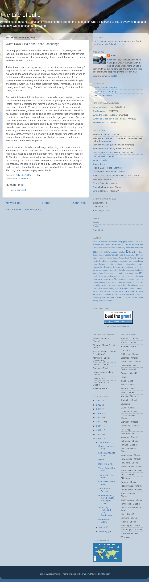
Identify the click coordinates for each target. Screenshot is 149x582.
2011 (99, 413)
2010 (99, 417)
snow (121, 291)
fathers (109, 258)
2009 (99, 422)
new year (97, 279)
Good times (104, 261)
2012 (99, 409)
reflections (107, 285)
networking (138, 276)
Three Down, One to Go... (107, 469)
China (140, 245)
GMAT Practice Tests (113, 326)
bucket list (138, 242)
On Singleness (100, 111)
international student (103, 267)
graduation (124, 261)
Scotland (125, 288)
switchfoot (139, 294)
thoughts (106, 297)
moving (124, 276)
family (96, 258)
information (130, 264)
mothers (117, 276)
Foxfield (133, 258)
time (112, 298)
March (102, 527)
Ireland (126, 267)
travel (118, 297)
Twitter (96, 222)
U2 (123, 298)
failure (133, 255)
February (103, 531)
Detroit (95, 255)
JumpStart (114, 270)
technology (97, 298)
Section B (108, 291)
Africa (95, 242)
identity (110, 264)
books (130, 242)
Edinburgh (109, 255)
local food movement (107, 273)
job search (104, 270)
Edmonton (118, 255)
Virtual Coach (137, 298)
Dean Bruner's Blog (102, 95)
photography (120, 282)
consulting (130, 248)
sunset (122, 294)
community (120, 248)
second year (98, 291)
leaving (95, 273)
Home (46, 202)
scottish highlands (136, 288)
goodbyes (114, 261)
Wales (101, 301)
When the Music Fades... (105, 115)
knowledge (130, 270)
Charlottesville (131, 244)
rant (141, 282)
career (120, 245)
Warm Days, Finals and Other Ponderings (105, 511)
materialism (133, 273)
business (96, 245)
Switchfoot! (98, 230)
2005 (99, 439)
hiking (140, 261)
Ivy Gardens (138, 267)
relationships (117, 285)
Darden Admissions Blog (104, 91)
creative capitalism (118, 252)
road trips (97, 288)
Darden (96, 226)
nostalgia (122, 279)
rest (142, 285)
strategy (108, 294)
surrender (130, 294)
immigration (119, 264)
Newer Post (13, 202)
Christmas (97, 248)
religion (137, 285)
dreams (101, 255)
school (16, 178)
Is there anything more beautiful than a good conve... (106, 499)
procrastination (132, 282)
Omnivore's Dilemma (135, 279)
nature (130, 276)
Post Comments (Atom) (30, 209)
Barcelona (113, 242)
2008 (99, 426)
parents (111, 282)
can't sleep (104, 245)
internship (118, 267)
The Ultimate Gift (101, 122)
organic (96, 282)
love (126, 273)
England (127, 255)
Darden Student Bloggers (105, 87)
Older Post (78, 202)
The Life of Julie (20, 15)
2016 (99, 405)
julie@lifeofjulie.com (114, 44)
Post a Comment (18, 190)
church (105, 248)
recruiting (97, 285)
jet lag (95, 270)
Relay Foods (128, 285)
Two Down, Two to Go (106, 476)
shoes (115, 291)
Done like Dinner (106, 464)
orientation (103, 282)
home (95, 264)
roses (105, 288)
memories (108, 276)
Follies (121, 258)
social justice (130, 291)
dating (141, 252)
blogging (122, 241)
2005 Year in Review (104, 489)
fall (142, 255)
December (104, 442)
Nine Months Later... (104, 520)
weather (25, 178)
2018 (99, 400)
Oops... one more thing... (106, 447)
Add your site (125, 326)
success (115, 294)
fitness (115, 258)
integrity (140, 264)
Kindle (122, 270)
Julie (113, 55)
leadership (139, 270)
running (110, 288)
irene (131, 267)
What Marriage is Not (103, 107)
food (127, 258)
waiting (95, 301)
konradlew (84, 574)
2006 (99, 434)
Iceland (102, 264)
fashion (102, 258)
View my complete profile (105, 76)
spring (101, 294)
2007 (99, 430)
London (121, 273)
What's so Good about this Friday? (109, 119)
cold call (111, 248)
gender (95, 261)
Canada (113, 244)
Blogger (106, 574)
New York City (110, 279)
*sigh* (101, 460)
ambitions (103, 241)
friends (140, 258)
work (114, 301)
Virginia (128, 298)
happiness (133, 261)
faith (138, 255)
